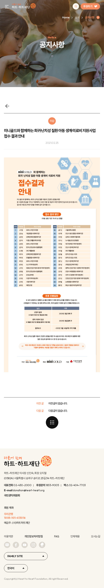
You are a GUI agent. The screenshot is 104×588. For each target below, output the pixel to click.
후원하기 (90, 6)
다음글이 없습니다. (58, 411)
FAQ (56, 536)
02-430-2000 (22, 485)
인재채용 (75, 536)
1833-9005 (52, 485)
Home (65, 17)
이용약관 (8, 536)
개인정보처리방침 (33, 536)
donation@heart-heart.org (28, 490)
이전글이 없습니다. (58, 403)
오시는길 (95, 536)
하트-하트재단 (24, 6)
